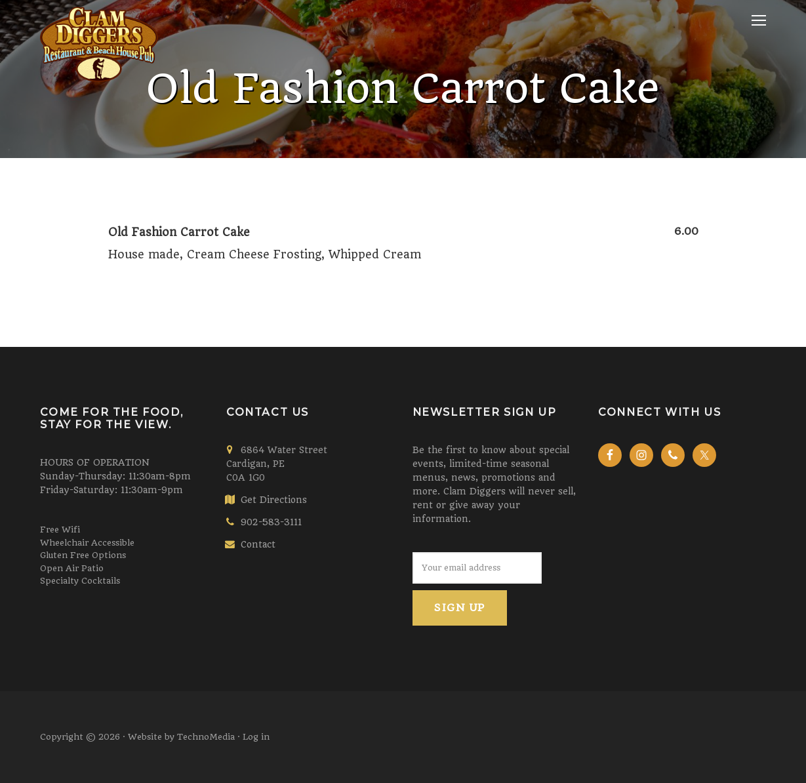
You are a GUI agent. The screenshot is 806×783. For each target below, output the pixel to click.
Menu (759, 20)
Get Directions (274, 499)
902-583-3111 (271, 522)
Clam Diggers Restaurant (99, 115)
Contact (258, 544)
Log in (256, 737)
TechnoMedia (206, 737)
